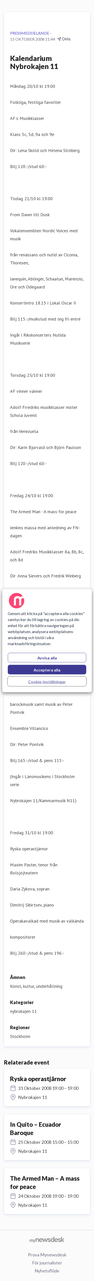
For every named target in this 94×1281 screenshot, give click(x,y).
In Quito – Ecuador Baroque (35, 1129)
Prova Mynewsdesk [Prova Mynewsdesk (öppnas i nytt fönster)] (47, 1254)
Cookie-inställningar (47, 681)
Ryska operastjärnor (38, 1078)
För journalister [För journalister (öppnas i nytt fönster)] (47, 1262)
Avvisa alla (47, 657)
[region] (46, 640)
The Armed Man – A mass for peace (44, 1182)
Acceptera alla (47, 669)
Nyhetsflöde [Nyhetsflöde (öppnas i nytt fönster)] (47, 1270)
